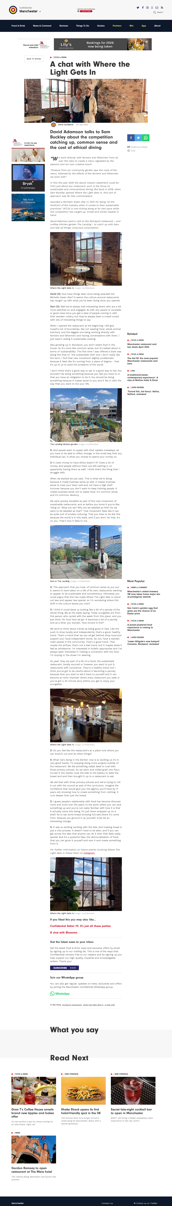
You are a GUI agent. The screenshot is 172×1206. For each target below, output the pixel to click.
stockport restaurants (72, 1005)
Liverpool (16, 1156)
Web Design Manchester (111, 1203)
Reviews (64, 25)
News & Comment (42, 25)
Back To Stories (34, 59)
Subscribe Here (110, 1156)
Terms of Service (110, 1163)
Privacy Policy (109, 1159)
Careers (106, 1171)
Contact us (107, 1148)
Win (132, 25)
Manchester (18, 1148)
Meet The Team (110, 1167)
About (157, 25)
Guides (101, 25)
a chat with (110, 1005)
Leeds (15, 1152)
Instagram (89, 853)
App (144, 25)
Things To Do (83, 25)
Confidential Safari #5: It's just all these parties (80, 926)
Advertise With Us (111, 1152)
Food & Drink (18, 25)
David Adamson (65, 125)
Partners (117, 25)
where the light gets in (93, 1005)
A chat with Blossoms (64, 932)
